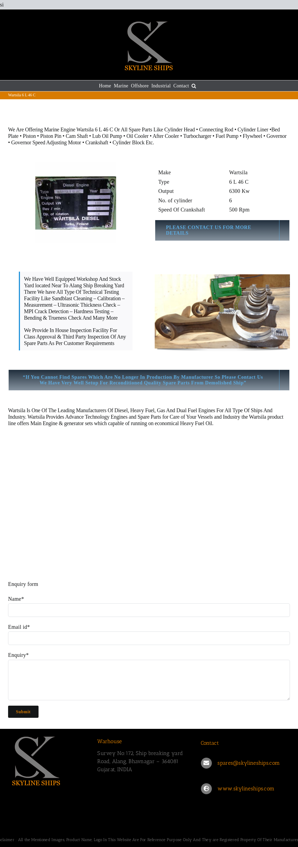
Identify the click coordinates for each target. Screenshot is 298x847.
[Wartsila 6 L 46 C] (75, 202)
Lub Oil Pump (107, 136)
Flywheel (253, 136)
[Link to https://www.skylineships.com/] (206, 788)
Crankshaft (96, 142)
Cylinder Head (179, 129)
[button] (194, 85)
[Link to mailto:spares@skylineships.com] (206, 763)
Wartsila (16, 410)
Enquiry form (23, 584)
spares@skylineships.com (248, 763)
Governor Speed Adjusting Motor (46, 142)
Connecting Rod (216, 129)
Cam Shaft (77, 136)
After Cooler (166, 136)
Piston (29, 136)
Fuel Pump (227, 136)
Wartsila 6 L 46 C (96, 129)
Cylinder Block (129, 142)
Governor (276, 136)
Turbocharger (197, 136)
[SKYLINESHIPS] (36, 760)
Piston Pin (50, 136)
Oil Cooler (137, 136)
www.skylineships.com (245, 788)
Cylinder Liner (253, 129)
